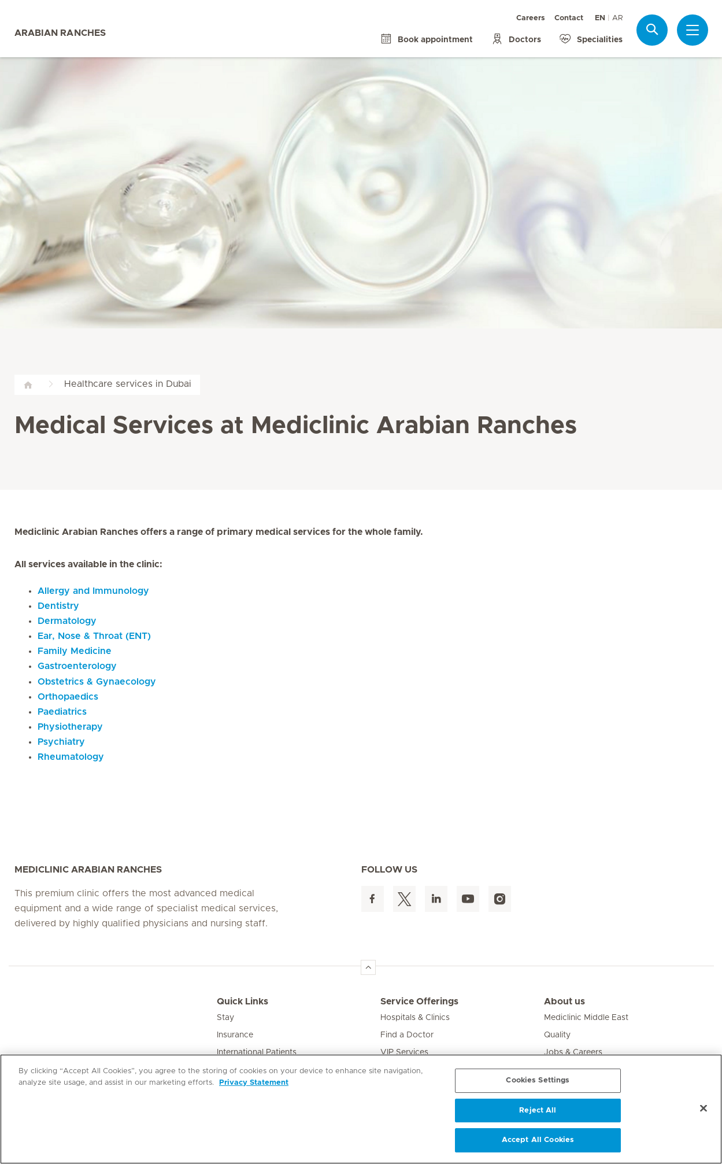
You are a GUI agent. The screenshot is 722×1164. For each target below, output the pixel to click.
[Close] (703, 1108)
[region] (361, 1109)
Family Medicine (75, 651)
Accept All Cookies (538, 1140)
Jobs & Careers (573, 1052)
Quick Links (242, 1001)
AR (617, 18)
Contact (568, 18)
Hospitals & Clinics (415, 1018)
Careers (530, 18)
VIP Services (404, 1052)
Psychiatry (61, 742)
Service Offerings (419, 1001)
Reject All (537, 1110)
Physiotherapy (70, 726)
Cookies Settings (537, 1080)
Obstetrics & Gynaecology (97, 681)
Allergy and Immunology (93, 591)
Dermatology (67, 621)
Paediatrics (62, 711)
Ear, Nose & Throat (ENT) (94, 636)
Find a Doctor (407, 1035)
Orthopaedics (68, 696)
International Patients (257, 1052)
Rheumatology (71, 757)
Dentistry (58, 606)
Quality (557, 1035)
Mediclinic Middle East (586, 1018)
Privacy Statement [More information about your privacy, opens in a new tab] (253, 1083)
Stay (225, 1018)
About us (564, 1001)
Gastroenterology (77, 666)
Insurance (235, 1035)
